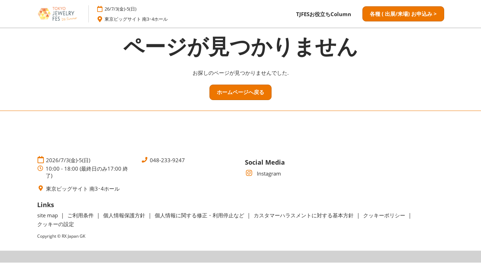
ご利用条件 (81, 216)
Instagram (263, 174)
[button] (403, 14)
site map (48, 216)
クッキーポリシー (385, 216)
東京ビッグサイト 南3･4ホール (141, 19)
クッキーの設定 (55, 225)
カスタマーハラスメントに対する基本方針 (304, 216)
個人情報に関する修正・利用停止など (200, 216)
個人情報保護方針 (125, 216)
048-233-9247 (167, 161)
